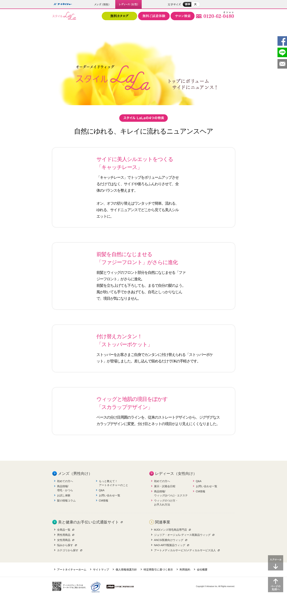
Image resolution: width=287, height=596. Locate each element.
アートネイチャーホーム (71, 569)
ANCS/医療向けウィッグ (169, 540)
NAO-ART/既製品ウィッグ (169, 545)
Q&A (102, 490)
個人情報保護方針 (126, 569)
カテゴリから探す (67, 550)
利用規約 (185, 569)
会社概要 (202, 569)
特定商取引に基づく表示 (158, 569)
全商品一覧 (63, 529)
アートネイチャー (62, 4)
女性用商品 (63, 540)
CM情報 (103, 500)
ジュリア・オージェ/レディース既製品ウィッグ (182, 534)
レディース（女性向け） (176, 473)
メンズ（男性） (101, 4)
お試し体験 (63, 495)
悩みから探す (65, 545)
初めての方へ (65, 481)
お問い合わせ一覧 (109, 495)
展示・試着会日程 (164, 486)
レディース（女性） (128, 4)
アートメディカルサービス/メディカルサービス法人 (185, 550)
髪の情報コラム (66, 500)
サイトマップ (101, 569)
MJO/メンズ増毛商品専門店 (170, 529)
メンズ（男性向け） (75, 473)
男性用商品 (63, 534)
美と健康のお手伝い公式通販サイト (88, 522)
